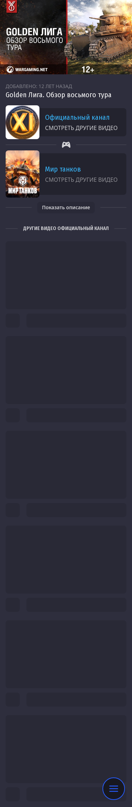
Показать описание (66, 207)
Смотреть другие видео (81, 128)
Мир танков (63, 169)
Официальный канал (77, 117)
